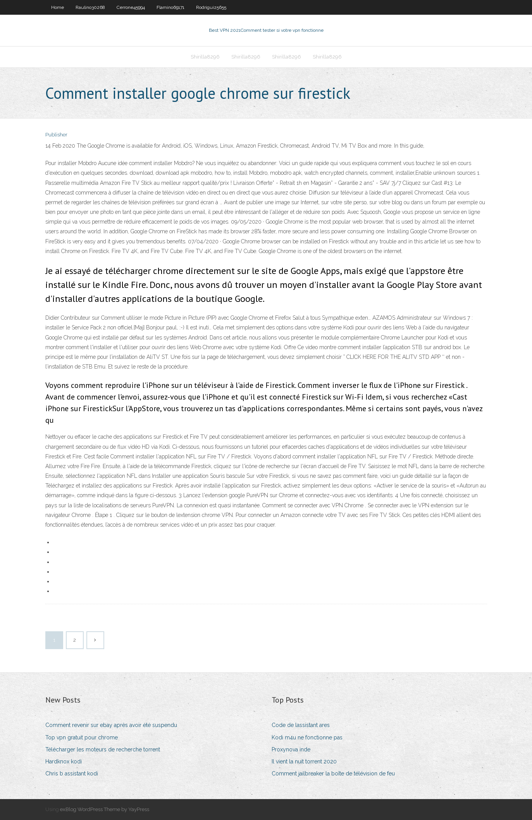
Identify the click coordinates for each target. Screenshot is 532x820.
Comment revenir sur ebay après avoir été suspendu (111, 725)
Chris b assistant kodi (71, 773)
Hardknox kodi (63, 761)
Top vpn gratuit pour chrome (81, 737)
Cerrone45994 (131, 7)
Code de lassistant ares (301, 725)
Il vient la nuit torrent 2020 (304, 761)
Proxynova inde (291, 749)
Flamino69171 (170, 7)
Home (57, 7)
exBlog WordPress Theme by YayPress (104, 809)
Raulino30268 (90, 7)
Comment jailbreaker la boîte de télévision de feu (333, 773)
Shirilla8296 (205, 57)
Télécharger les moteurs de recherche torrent (102, 749)
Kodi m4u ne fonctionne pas (307, 737)
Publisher (56, 135)
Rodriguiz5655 (211, 7)
